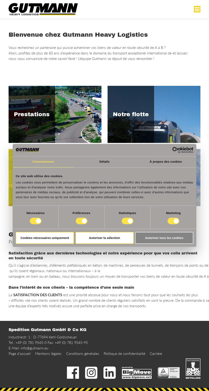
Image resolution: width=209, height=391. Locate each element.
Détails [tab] (104, 161)
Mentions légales (48, 353)
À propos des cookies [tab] (166, 161)
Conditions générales (82, 353)
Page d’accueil (20, 353)
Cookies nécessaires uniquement (45, 238)
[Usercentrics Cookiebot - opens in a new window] (175, 150)
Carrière (156, 353)
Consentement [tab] (43, 161)
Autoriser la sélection (104, 238)
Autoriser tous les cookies (164, 238)
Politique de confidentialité (124, 353)
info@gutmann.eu (34, 348)
